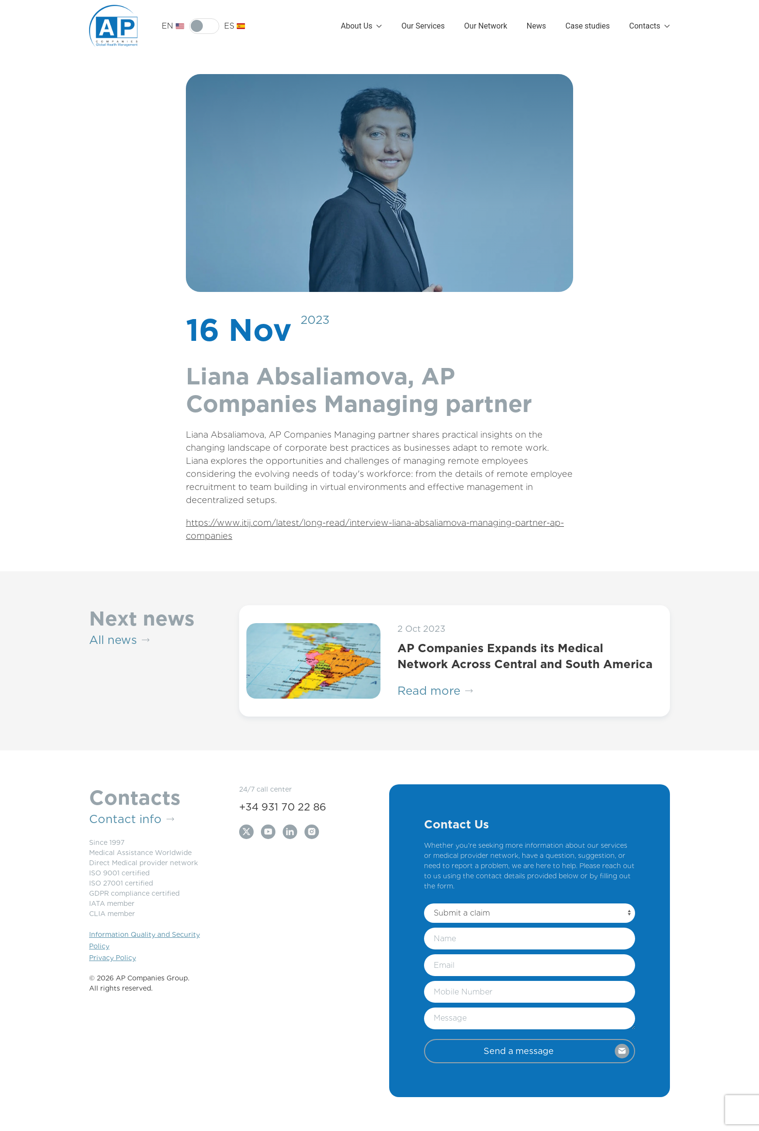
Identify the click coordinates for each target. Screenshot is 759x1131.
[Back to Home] (113, 26)
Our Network (485, 26)
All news (119, 640)
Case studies (587, 26)
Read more (435, 691)
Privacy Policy (112, 958)
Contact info (131, 819)
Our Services (423, 26)
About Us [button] (361, 26)
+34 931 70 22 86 (282, 807)
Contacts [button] (649, 26)
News (536, 26)
